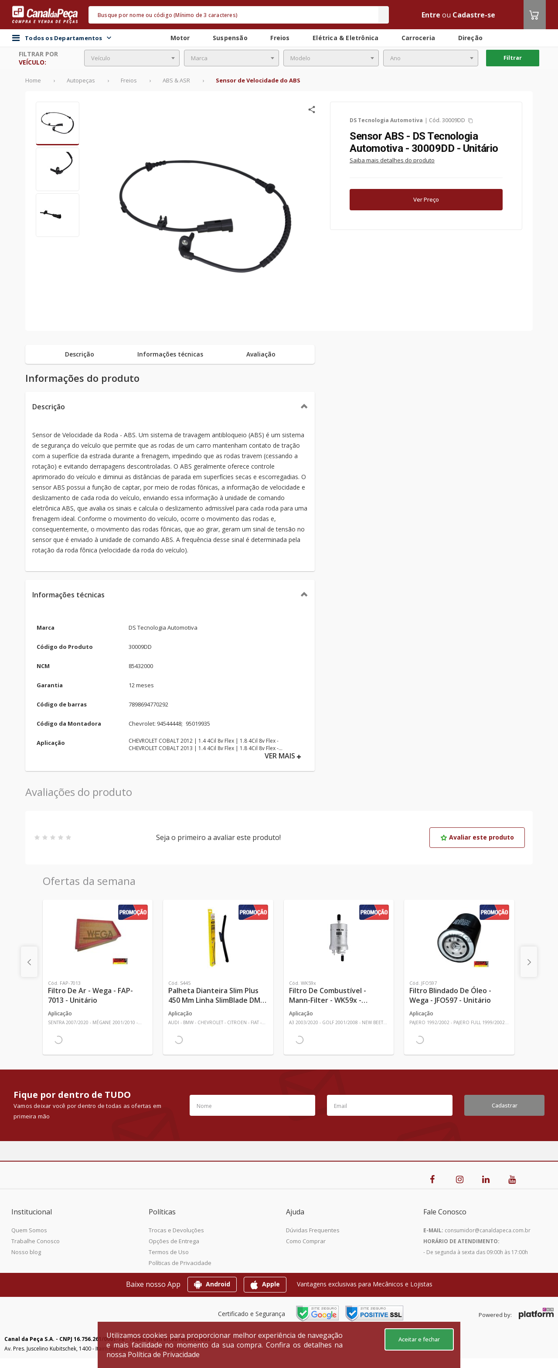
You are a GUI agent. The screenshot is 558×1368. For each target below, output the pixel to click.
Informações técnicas (68, 595)
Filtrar (513, 58)
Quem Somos (29, 1230)
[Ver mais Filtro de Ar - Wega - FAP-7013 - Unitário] (97, 938)
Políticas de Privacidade (180, 1263)
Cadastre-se (474, 15)
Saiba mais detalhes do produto (392, 160)
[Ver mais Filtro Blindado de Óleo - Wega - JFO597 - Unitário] (459, 938)
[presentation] (29, 961)
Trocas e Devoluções (176, 1230)
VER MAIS (283, 756)
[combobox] (132, 58)
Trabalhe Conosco (35, 1241)
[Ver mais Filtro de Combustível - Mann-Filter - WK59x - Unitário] (339, 938)
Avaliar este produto (477, 837)
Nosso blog (26, 1252)
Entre (431, 15)
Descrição (48, 406)
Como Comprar (306, 1241)
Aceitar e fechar (419, 1339)
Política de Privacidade (164, 1354)
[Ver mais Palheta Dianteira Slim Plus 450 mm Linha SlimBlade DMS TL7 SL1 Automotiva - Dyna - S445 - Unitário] (218, 938)
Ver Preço (426, 199)
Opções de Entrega (174, 1241)
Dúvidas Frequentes (313, 1230)
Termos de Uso (169, 1252)
